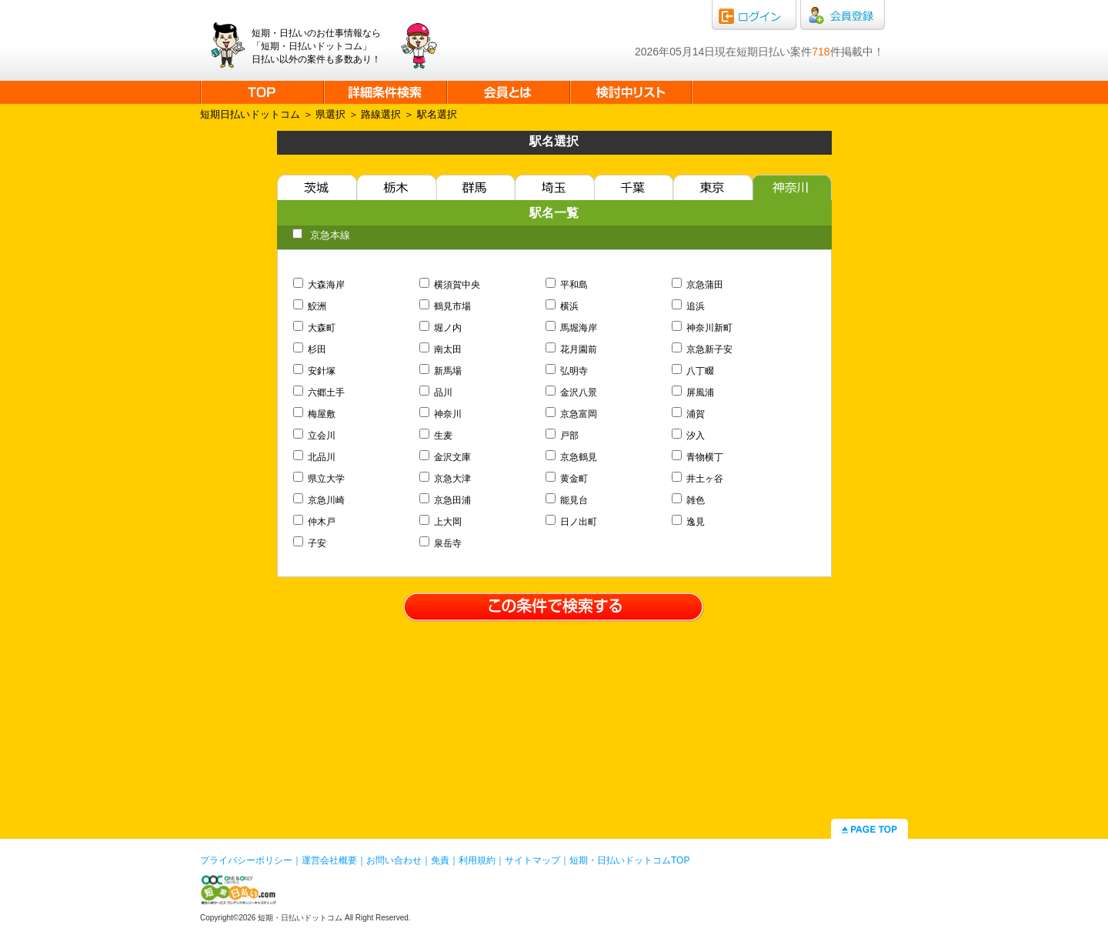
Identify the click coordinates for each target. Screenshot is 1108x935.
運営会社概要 (329, 860)
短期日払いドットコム (250, 114)
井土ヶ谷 (698, 478)
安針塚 (314, 371)
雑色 (689, 500)
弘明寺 (567, 371)
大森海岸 (319, 284)
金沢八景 (572, 392)
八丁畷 (693, 371)
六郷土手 (319, 392)
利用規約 (477, 860)
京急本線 (321, 235)
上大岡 (440, 521)
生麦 (436, 435)
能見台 (567, 500)
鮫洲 (310, 306)
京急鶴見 (572, 457)
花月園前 (572, 349)
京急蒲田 (698, 284)
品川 (436, 392)
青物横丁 (698, 457)
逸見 (689, 521)
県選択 (330, 114)
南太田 (440, 349)
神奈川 (440, 414)
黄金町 (567, 478)
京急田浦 (445, 500)
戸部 (562, 435)
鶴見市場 (445, 306)
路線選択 (381, 114)
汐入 (689, 435)
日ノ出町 (572, 521)
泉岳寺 (440, 543)
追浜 (689, 306)
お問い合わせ (394, 860)
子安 (310, 543)
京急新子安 (702, 349)
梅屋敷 (314, 414)
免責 (440, 860)
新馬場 (440, 371)
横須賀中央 (450, 284)
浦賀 (689, 414)
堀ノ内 (440, 327)
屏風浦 (693, 392)
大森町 (314, 327)
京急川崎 (319, 500)
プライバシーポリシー (246, 860)
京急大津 (445, 478)
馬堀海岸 (572, 327)
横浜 (562, 306)
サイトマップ (532, 860)
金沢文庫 (445, 457)
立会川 (314, 435)
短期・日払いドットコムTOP (629, 860)
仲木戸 (314, 521)
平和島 (567, 284)
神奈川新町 (702, 327)
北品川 (314, 457)
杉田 (310, 349)
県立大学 (319, 478)
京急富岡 (572, 414)
